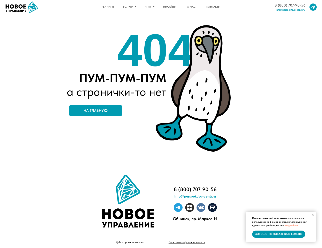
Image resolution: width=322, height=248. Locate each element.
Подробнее (291, 225)
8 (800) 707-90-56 (290, 5)
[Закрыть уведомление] (313, 215)
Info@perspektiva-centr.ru (290, 9)
